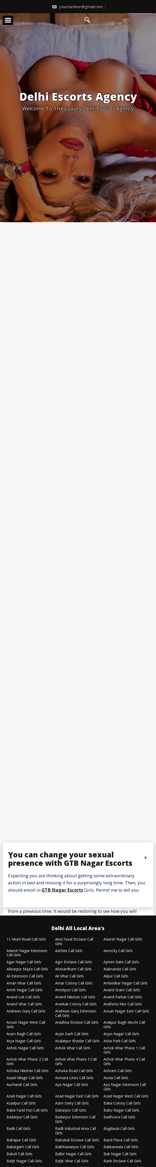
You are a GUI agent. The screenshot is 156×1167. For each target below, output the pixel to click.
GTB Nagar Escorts (62, 890)
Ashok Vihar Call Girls (72, 1048)
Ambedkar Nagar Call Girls (125, 983)
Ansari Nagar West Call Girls (26, 1024)
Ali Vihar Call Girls (69, 976)
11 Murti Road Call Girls (26, 939)
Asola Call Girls (115, 1078)
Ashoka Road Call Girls (74, 1071)
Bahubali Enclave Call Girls (77, 1140)
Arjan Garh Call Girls (72, 1034)
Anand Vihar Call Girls (24, 1004)
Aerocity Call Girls (118, 951)
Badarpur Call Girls (22, 1117)
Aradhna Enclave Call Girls (77, 1022)
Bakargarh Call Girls (23, 1147)
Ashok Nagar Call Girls (25, 1048)
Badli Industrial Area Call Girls (75, 1130)
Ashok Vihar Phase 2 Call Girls (27, 1061)
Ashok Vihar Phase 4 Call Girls (124, 1061)
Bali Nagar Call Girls (120, 1154)
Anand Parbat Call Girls (122, 997)
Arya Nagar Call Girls (24, 1041)
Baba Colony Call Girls (122, 1103)
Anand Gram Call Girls (121, 990)
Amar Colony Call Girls (74, 983)
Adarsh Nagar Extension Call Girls (27, 953)
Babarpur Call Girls (70, 1110)
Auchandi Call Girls (22, 1085)
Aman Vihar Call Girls (24, 983)
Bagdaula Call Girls (119, 1128)
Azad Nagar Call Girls (24, 1096)
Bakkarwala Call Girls (120, 1147)
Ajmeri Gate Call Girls (121, 962)
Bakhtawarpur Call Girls (74, 1147)
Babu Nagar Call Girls (121, 1110)
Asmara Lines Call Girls (74, 1078)
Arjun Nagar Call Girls (121, 1034)
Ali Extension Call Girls (25, 976)
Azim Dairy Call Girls (72, 1103)
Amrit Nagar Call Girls (25, 990)
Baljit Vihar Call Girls (72, 1161)
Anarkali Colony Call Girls (76, 1004)
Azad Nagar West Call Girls (125, 1096)
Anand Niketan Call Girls (75, 997)
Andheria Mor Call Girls (122, 1004)
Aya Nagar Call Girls (71, 1085)
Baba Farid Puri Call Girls (27, 1110)
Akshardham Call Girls (73, 969)
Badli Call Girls (18, 1128)
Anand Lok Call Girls (23, 997)
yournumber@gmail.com (77, 6)
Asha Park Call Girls (119, 1041)
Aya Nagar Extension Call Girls (124, 1087)
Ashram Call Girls (117, 1071)
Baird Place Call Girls (120, 1140)
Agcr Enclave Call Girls (73, 962)
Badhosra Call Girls (119, 1117)
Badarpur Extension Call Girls (75, 1119)
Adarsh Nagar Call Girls (122, 939)
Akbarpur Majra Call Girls (27, 969)
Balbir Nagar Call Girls (73, 1154)
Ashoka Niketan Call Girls (28, 1071)
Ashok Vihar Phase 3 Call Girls (76, 1061)
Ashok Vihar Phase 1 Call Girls (124, 1050)
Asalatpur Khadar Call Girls (77, 1041)
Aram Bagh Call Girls (24, 1034)
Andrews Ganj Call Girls (26, 1011)
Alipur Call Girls (115, 976)
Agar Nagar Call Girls (24, 962)
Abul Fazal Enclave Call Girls (74, 941)
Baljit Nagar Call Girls (24, 1161)
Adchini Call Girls (69, 951)
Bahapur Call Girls (21, 1140)
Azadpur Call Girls (21, 1103)
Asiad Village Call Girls (25, 1078)
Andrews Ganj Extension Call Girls (75, 1013)
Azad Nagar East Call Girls (77, 1096)
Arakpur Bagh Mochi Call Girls (124, 1024)
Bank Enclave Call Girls (122, 1161)
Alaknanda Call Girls (119, 969)
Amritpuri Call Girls (70, 990)
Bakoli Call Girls (19, 1154)
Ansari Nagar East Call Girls (126, 1011)
